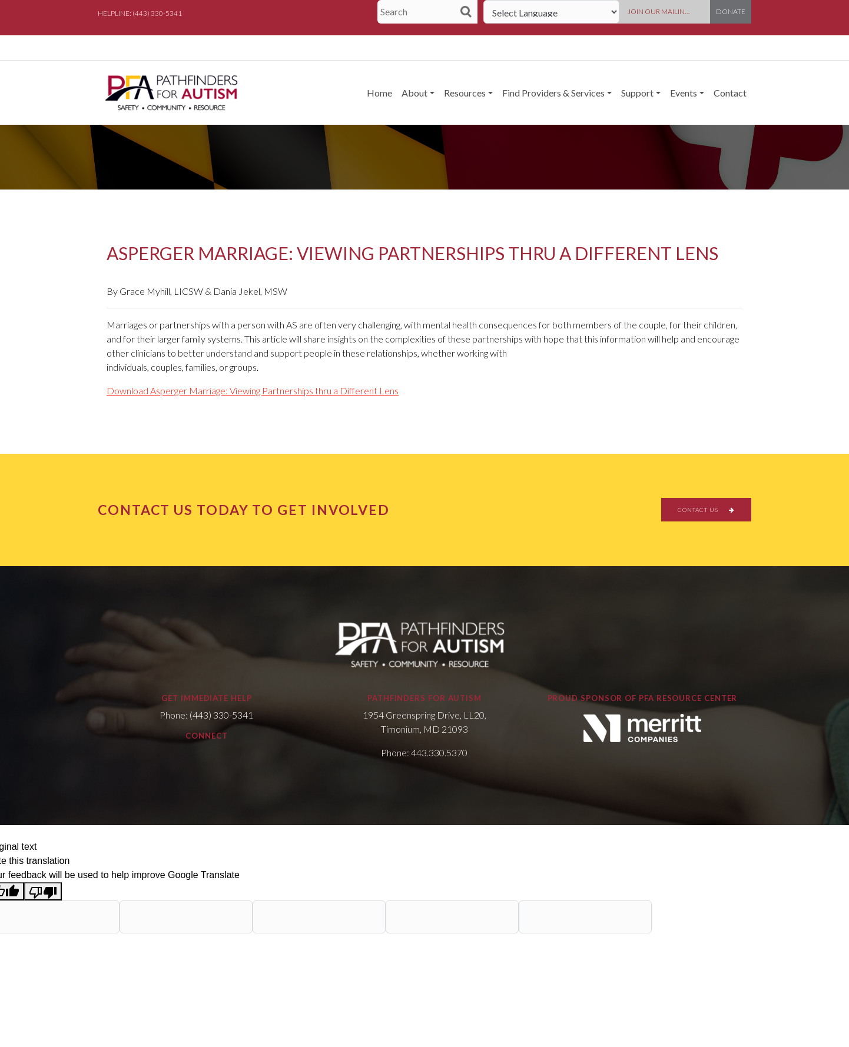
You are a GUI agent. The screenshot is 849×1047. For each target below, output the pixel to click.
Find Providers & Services (553, 92)
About (414, 92)
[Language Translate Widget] (551, 12)
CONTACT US (706, 509)
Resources (465, 92)
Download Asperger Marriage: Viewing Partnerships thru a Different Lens (253, 390)
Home (379, 92)
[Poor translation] (43, 891)
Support (637, 92)
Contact (730, 92)
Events (683, 92)
